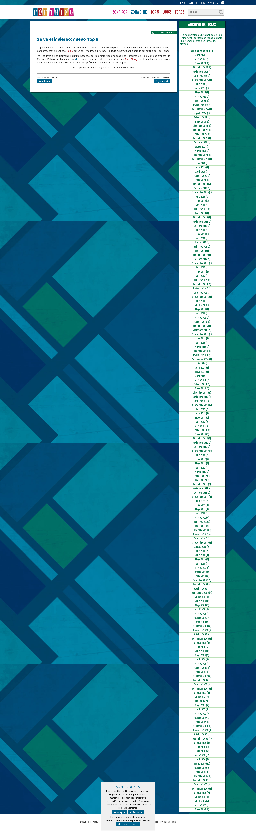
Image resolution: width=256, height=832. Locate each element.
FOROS (179, 12)
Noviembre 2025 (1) (202, 71)
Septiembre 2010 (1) (202, 542)
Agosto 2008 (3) (202, 642)
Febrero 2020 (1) (202, 175)
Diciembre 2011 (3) (202, 484)
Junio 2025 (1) (202, 88)
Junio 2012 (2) (202, 459)
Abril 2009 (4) (202, 609)
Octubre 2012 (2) (202, 446)
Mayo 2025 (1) (202, 92)
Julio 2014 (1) (202, 363)
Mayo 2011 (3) (202, 509)
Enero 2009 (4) (202, 622)
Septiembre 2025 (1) (202, 80)
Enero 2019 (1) (202, 213)
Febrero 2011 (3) (202, 521)
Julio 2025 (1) (202, 84)
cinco (78, 59)
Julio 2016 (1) (202, 301)
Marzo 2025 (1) (202, 96)
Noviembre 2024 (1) (202, 105)
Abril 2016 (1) (202, 313)
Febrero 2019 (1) (202, 209)
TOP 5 (154, 12)
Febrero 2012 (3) (202, 476)
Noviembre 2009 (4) (202, 584)
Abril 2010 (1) (202, 563)
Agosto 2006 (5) (202, 742)
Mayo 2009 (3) (202, 605)
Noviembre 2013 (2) (202, 396)
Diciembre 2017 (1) (202, 255)
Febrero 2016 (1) (202, 321)
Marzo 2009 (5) (202, 613)
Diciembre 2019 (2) (202, 184)
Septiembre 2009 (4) (202, 592)
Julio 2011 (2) (202, 501)
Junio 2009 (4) (202, 601)
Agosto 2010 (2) (202, 546)
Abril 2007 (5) (202, 709)
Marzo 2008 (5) (202, 663)
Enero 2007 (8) (202, 722)
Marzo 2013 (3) (202, 426)
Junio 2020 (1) (202, 167)
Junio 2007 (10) (202, 701)
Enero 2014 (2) (202, 388)
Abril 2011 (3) (202, 513)
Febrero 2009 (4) (202, 617)
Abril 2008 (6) (202, 659)
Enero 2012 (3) (202, 480)
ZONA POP (119, 12)
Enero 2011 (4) (202, 526)
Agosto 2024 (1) (202, 113)
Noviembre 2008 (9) (202, 630)
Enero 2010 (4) (202, 576)
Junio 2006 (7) (202, 751)
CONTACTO (213, 2)
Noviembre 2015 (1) (202, 330)
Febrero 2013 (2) (202, 430)
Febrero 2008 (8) (202, 667)
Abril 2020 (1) (202, 171)
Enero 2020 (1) (202, 180)
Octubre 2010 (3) (202, 538)
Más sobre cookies (128, 824)
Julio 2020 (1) (202, 163)
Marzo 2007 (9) (202, 713)
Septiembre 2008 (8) (202, 638)
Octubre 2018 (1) (202, 225)
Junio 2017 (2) (202, 271)
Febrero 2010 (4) (202, 572)
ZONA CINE (139, 12)
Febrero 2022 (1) (202, 134)
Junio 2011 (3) (202, 505)
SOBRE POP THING (197, 2)
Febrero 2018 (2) (202, 246)
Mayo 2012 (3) (202, 463)
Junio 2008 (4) (202, 651)
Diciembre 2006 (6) (202, 726)
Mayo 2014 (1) (202, 371)
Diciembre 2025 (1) (202, 67)
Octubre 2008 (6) (202, 634)
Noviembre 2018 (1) (202, 221)
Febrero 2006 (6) (202, 767)
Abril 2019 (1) (202, 205)
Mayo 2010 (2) (202, 559)
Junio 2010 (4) (202, 555)
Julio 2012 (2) (202, 455)
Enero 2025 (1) (202, 100)
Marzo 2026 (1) (202, 59)
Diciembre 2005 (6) (202, 776)
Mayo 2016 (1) (202, 309)
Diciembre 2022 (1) (202, 130)
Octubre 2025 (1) (202, 75)
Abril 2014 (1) (202, 376)
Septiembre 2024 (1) (202, 109)
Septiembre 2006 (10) (202, 738)
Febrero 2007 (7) (202, 717)
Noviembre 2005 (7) (202, 780)
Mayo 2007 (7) (202, 705)
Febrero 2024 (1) (202, 117)
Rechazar (136, 812)
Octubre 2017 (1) (202, 259)
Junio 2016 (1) (202, 305)
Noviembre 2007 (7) (202, 680)
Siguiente (162, 81)
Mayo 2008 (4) (202, 655)
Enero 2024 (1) (202, 121)
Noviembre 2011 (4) (202, 488)
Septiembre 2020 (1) (202, 159)
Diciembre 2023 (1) (202, 125)
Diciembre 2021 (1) (202, 138)
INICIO (183, 2)
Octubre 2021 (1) (202, 142)
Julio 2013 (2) (202, 409)
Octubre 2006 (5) (202, 734)
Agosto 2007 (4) (202, 692)
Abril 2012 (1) (202, 467)
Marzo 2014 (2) (202, 380)
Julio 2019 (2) (202, 196)
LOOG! (167, 12)
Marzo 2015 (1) (202, 346)
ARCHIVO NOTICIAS (202, 24)
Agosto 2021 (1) (202, 146)
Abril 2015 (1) (202, 342)
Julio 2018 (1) (202, 230)
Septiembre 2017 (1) (202, 263)
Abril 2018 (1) (202, 238)
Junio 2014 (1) (202, 367)
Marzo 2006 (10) (202, 763)
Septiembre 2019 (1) (202, 192)
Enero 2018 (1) (202, 250)
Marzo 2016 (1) (202, 317)
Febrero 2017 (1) (202, 280)
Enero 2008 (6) (202, 672)
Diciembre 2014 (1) (202, 351)
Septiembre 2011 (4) (202, 496)
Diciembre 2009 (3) (202, 580)
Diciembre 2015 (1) (202, 326)
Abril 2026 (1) (202, 55)
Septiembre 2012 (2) (202, 451)
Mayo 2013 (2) (202, 417)
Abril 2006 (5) (202, 759)
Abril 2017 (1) (202, 275)
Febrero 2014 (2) (202, 384)
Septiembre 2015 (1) (202, 334)
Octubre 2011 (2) (202, 492)
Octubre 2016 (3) (202, 292)
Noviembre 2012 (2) (202, 442)
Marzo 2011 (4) (202, 517)
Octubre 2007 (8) (202, 684)
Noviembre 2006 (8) (202, 730)
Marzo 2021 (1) (202, 150)
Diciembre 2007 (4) (202, 676)
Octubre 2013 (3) (202, 401)
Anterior (44, 81)
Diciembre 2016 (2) (202, 284)
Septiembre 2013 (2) (202, 405)
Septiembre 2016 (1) (202, 296)
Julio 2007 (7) (202, 697)
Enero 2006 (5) (202, 772)
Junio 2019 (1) (202, 200)
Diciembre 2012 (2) (202, 438)
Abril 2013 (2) (202, 421)
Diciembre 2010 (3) (202, 530)
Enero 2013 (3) (202, 434)
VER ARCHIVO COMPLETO (202, 50)
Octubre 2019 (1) (202, 188)
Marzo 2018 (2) (202, 242)
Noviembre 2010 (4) (202, 534)
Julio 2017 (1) (202, 267)
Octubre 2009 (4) (202, 588)
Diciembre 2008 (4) (202, 626)
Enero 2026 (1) (202, 63)
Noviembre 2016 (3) (202, 288)
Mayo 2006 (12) (202, 755)
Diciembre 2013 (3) (202, 392)
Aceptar (120, 812)
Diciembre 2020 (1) (202, 155)
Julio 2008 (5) (202, 647)
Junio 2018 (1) (202, 234)
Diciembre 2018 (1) (202, 217)
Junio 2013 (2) (202, 413)
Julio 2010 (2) (202, 551)
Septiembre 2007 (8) (202, 688)
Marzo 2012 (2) (202, 471)
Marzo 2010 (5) (202, 567)
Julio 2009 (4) (202, 597)
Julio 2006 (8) (202, 747)
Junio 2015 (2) (202, 338)
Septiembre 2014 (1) (202, 359)
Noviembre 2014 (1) (202, 355)
